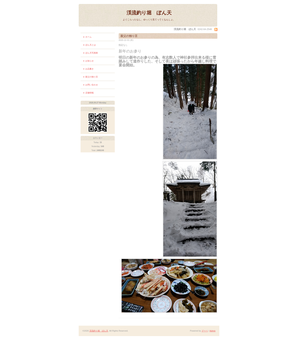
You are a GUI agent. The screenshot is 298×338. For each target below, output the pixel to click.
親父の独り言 (91, 77)
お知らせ (89, 61)
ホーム (88, 37)
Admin (213, 331)
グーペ (205, 331)
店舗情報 (89, 93)
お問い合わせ (91, 85)
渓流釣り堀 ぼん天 (149, 13)
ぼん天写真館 (91, 53)
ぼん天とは (90, 45)
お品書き (89, 69)
